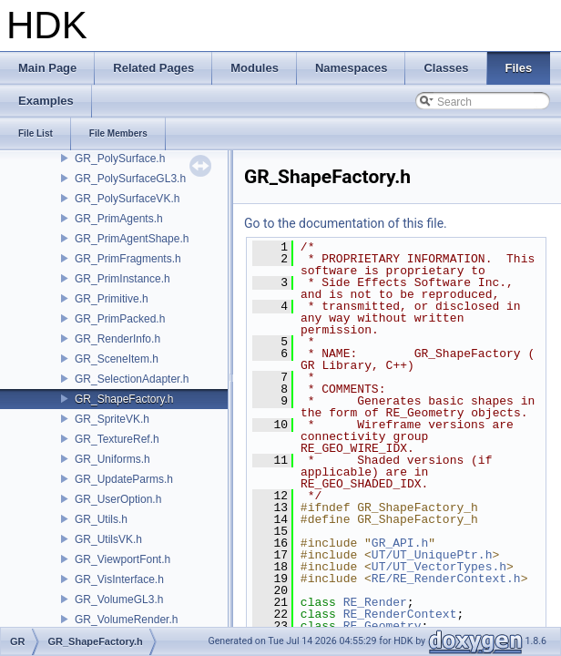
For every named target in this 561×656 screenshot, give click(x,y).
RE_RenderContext (400, 614)
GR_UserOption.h (118, 499)
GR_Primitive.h (111, 298)
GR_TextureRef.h (117, 439)
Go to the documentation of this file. (345, 223)
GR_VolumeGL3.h (119, 599)
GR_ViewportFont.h (122, 559)
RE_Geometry (382, 626)
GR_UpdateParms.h (124, 479)
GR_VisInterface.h (119, 579)
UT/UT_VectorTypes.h (439, 567)
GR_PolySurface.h (120, 158)
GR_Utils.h (101, 519)
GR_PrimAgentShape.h (132, 238)
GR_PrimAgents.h (119, 218)
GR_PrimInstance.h (122, 278)
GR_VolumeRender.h (126, 619)
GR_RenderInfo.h (117, 339)
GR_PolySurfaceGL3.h (130, 178)
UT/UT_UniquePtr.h (432, 555)
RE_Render (375, 602)
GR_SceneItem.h (116, 359)
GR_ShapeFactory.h (124, 399)
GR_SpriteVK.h (112, 419)
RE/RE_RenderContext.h (446, 578)
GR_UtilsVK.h (108, 539)
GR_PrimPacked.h (120, 319)
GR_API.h (400, 543)
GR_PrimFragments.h (128, 258)
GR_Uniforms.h (112, 459)
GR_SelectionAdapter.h (132, 379)
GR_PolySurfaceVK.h (127, 198)
